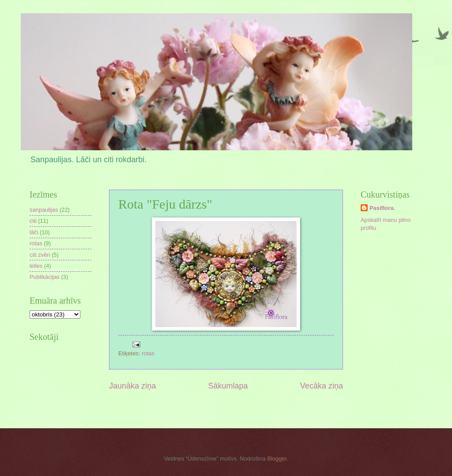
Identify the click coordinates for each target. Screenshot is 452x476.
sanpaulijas (44, 209)
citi (33, 220)
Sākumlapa (228, 385)
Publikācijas (45, 277)
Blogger (276, 458)
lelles (36, 266)
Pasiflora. (382, 208)
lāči (34, 232)
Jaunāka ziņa (132, 385)
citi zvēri (40, 254)
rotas (148, 353)
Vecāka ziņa (321, 385)
